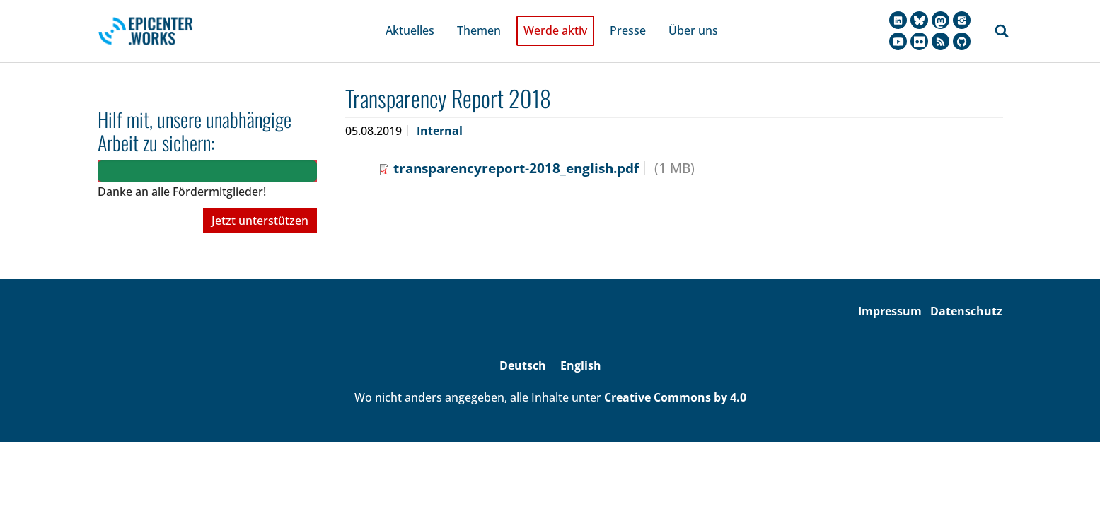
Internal (440, 111)
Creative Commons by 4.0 (675, 377)
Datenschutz (966, 292)
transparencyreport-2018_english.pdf (516, 148)
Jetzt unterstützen (260, 201)
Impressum (890, 292)
